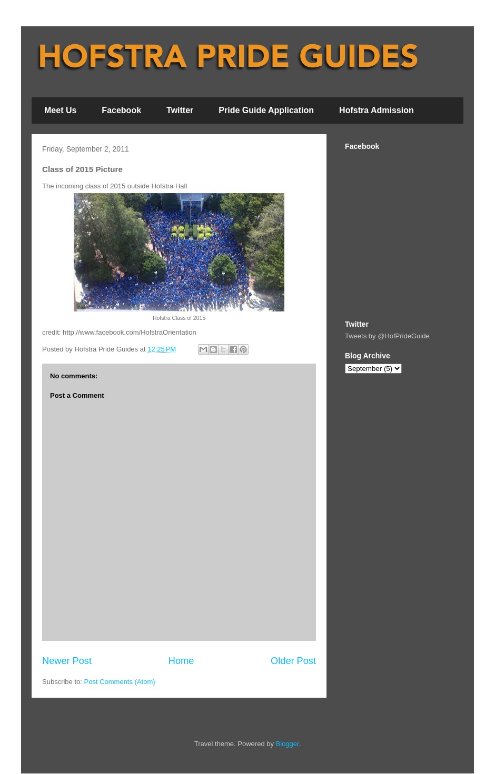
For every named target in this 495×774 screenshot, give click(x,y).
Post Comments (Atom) (119, 682)
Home (181, 661)
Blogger (287, 744)
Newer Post (67, 661)
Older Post (293, 661)
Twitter (179, 110)
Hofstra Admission (376, 110)
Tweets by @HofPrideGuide (387, 336)
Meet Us (60, 110)
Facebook (121, 110)
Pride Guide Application (266, 110)
